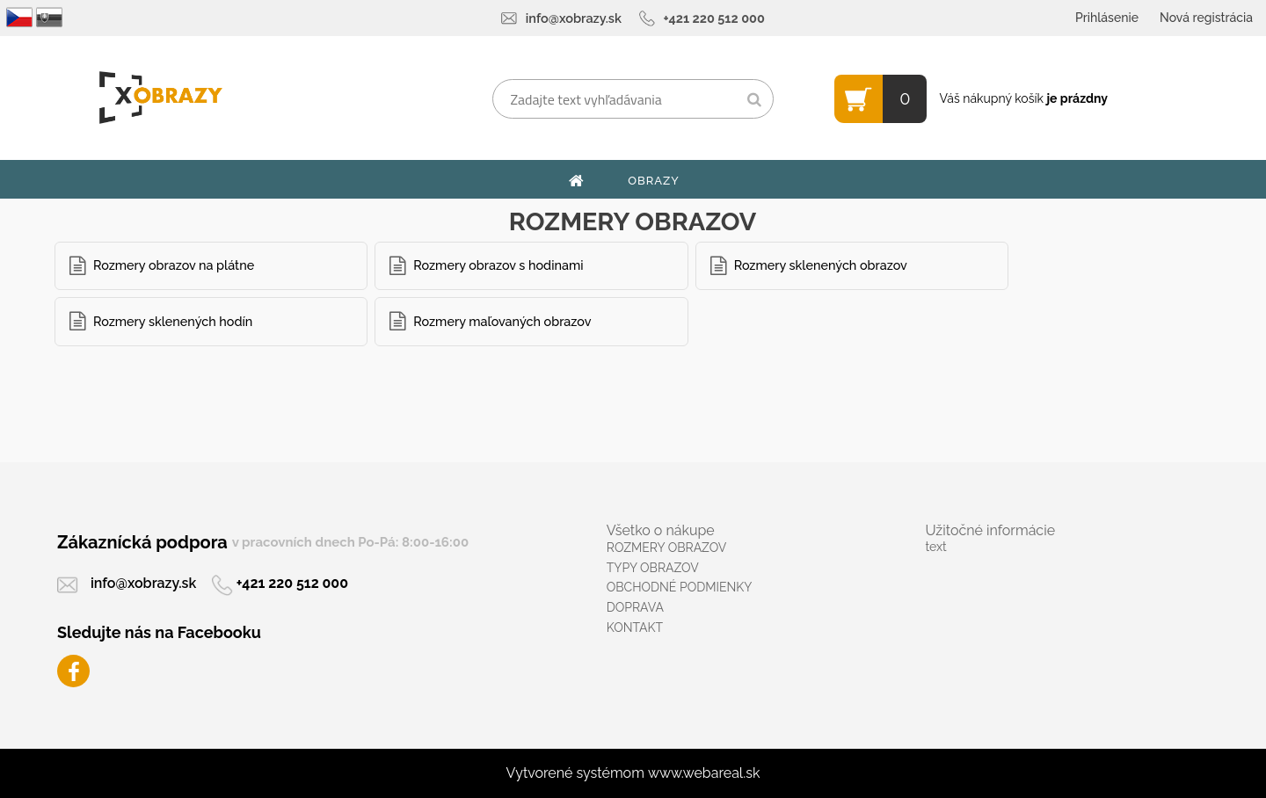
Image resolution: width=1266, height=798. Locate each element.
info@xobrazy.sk (574, 18)
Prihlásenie (1107, 18)
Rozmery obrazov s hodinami (498, 265)
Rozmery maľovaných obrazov (502, 321)
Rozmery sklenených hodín (172, 321)
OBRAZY (654, 180)
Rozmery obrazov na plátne (173, 265)
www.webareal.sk (704, 773)
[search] (753, 100)
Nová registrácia (1206, 18)
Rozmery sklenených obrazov (820, 265)
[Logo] (160, 97)
